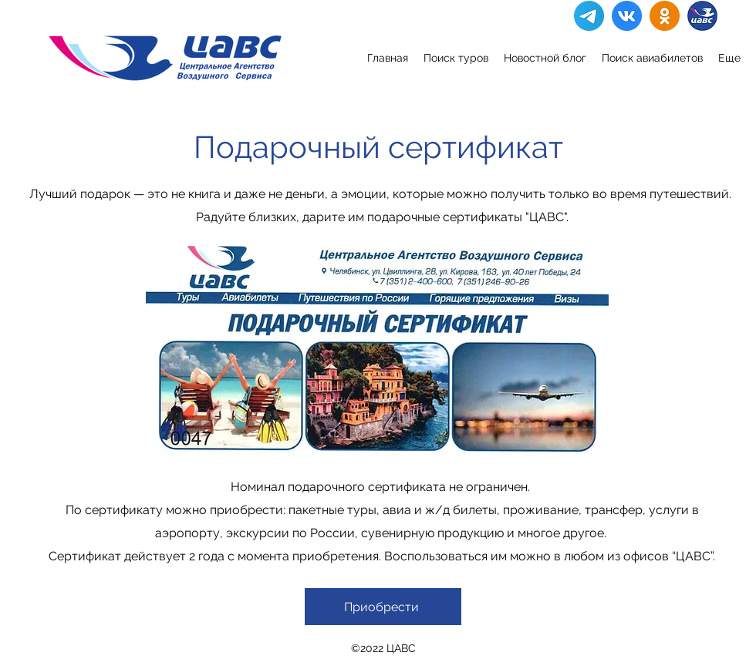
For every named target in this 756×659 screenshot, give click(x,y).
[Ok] (665, 16)
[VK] (627, 16)
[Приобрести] (383, 606)
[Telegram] (589, 16)
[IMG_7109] (702, 16)
